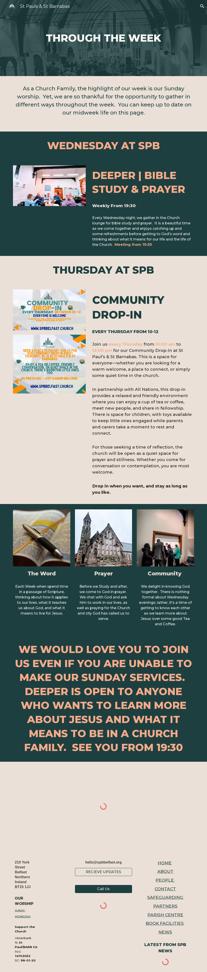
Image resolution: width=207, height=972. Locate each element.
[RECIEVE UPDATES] (103, 872)
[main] (103, 38)
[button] (201, 6)
